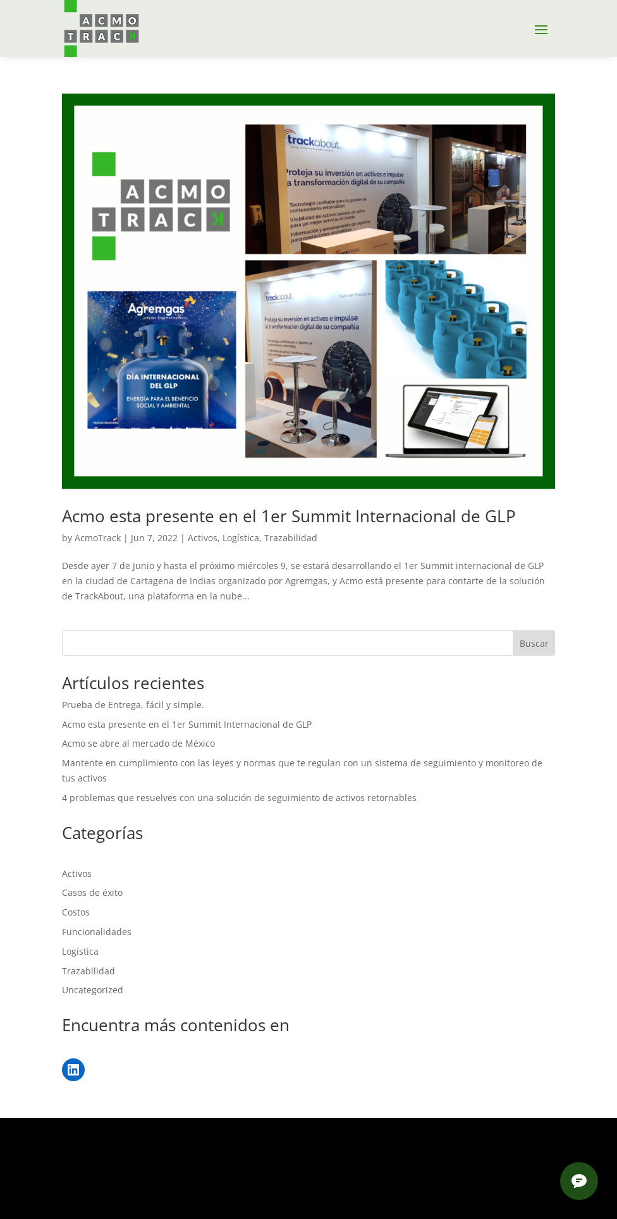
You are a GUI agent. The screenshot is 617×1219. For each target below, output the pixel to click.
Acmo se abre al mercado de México (138, 743)
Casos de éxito (92, 892)
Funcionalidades (96, 932)
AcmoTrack (98, 538)
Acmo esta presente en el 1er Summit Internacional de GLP (289, 516)
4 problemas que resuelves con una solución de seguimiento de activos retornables (239, 798)
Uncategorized (92, 990)
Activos (202, 538)
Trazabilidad (290, 538)
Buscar (534, 643)
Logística (241, 538)
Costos (76, 912)
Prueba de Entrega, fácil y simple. (133, 705)
